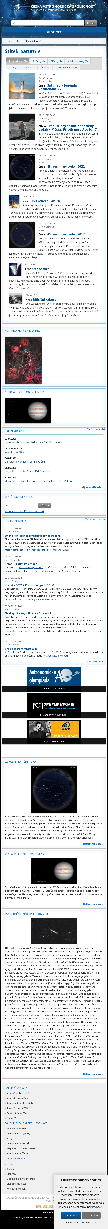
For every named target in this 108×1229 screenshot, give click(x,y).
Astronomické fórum (17, 1153)
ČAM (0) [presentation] (45, 67)
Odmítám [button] (92, 1215)
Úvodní (8, 40)
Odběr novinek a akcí (19, 496)
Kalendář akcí (14, 431)
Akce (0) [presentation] (13, 67)
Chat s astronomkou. (57, 655)
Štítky (19, 40)
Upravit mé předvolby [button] (81, 1222)
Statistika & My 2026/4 (31, 567)
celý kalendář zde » (92, 487)
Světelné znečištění (17, 1128)
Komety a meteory (16, 1188)
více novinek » (95, 661)
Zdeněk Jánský (46, 77)
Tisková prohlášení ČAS (19, 1093)
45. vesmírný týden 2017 (66, 234)
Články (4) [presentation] (56, 61)
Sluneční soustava (16, 1183)
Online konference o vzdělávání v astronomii (33, 535)
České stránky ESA (17, 1113)
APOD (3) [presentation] (29, 67)
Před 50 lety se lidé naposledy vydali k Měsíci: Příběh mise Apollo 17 (68, 127)
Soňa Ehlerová (12, 531)
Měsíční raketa (44, 299)
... (77, 108)
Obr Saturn (40, 269)
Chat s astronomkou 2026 (21, 648)
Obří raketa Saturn (45, 201)
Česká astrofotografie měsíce (25, 392)
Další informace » (93, 843)
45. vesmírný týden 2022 (66, 166)
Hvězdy (11, 1164)
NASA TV (11, 1118)
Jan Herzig (44, 118)
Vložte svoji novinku (95, 519)
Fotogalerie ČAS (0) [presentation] (66, 67)
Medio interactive (36, 1217)
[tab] (18, 61)
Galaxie (11, 1169)
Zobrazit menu (54, 31)
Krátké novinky (15, 521)
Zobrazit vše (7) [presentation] (18, 61)
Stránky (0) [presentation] (39, 61)
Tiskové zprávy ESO (17, 1108)
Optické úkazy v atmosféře (21, 1178)
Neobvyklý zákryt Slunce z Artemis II (28, 613)
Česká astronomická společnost (32, 1197)
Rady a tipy (13, 1138)
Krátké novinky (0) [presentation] (78, 61)
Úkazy (41, 162)
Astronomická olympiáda (20, 1103)
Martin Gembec (46, 159)
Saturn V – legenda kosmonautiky (58, 87)
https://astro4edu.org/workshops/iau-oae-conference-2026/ (37, 549)
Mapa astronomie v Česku (21, 1148)
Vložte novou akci (96, 429)
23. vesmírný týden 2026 (21, 761)
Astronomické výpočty (18, 1133)
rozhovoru (33, 570)
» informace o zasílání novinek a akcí (24, 511)
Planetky (11, 1173)
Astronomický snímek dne (22, 330)
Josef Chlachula (12, 560)
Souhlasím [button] (71, 1215)
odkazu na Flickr (42, 631)
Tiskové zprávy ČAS (17, 1098)
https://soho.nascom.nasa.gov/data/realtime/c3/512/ (33, 599)
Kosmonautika (45, 81)
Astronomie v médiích (18, 1143)
